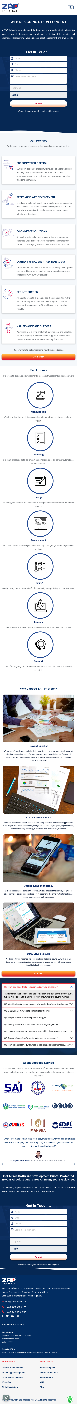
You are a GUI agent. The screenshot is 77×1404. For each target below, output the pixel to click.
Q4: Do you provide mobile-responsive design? (25, 1018)
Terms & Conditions (49, 1372)
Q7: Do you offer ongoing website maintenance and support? (31, 1038)
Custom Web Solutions (12, 1367)
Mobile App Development (13, 1372)
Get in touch (38, 357)
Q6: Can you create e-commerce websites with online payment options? (36, 1031)
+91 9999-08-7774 (16, 1307)
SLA (42, 1387)
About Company (47, 1367)
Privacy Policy (46, 1377)
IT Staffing (7, 1382)
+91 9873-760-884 (16, 1311)
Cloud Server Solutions (12, 1377)
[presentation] (3, 1164)
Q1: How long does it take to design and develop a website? (31, 987)
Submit (38, 103)
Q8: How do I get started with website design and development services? (37, 1045)
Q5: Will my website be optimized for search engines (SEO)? (31, 1024)
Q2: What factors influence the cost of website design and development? (37, 1004)
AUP (42, 1382)
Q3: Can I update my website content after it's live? (27, 1011)
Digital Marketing (10, 1387)
